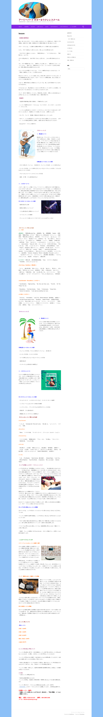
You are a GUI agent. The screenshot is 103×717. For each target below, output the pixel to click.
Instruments (54, 26)
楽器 (68, 54)
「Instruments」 (22, 686)
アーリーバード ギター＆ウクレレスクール (39, 20)
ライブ (68, 51)
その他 (68, 48)
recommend (69, 42)
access (33, 26)
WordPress (71, 714)
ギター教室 (70, 39)
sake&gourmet (70, 45)
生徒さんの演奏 (70, 57)
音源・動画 (69, 60)
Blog (46, 26)
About (20, 26)
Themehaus (81, 714)
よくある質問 (73, 26)
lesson (26, 26)
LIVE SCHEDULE (64, 26)
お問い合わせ (40, 26)
